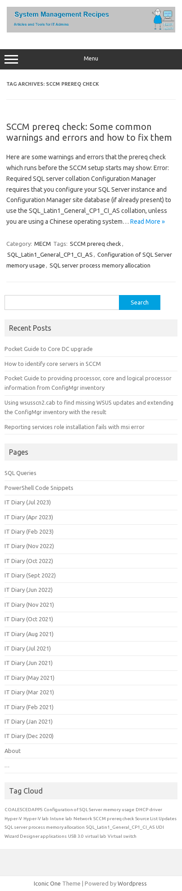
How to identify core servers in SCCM (53, 363)
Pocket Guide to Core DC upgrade (49, 349)
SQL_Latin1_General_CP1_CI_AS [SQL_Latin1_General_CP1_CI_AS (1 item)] (120, 827)
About (13, 751)
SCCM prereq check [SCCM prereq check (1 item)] (113, 818)
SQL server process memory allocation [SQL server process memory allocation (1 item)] (45, 827)
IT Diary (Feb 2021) (29, 707)
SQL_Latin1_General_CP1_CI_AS (50, 254)
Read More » (147, 221)
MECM (42, 243)
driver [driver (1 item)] (156, 809)
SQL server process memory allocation (100, 265)
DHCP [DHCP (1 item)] (142, 809)
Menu (91, 59)
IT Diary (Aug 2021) (29, 634)
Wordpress (132, 883)
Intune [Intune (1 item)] (57, 818)
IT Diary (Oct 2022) (29, 561)
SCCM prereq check (95, 243)
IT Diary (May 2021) (30, 677)
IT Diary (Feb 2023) (29, 531)
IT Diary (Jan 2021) (29, 721)
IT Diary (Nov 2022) (29, 546)
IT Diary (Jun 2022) (29, 589)
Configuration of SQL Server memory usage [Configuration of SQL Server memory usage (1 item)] (89, 809)
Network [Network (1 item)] (82, 818)
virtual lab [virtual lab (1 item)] (95, 836)
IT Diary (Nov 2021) (29, 604)
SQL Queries (20, 473)
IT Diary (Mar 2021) (29, 692)
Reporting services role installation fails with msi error (75, 427)
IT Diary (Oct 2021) (29, 619)
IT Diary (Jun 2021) (29, 663)
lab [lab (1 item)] (68, 818)
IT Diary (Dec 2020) (29, 736)
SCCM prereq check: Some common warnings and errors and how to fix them (89, 132)
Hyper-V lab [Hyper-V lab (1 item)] (36, 818)
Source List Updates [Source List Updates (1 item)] (156, 818)
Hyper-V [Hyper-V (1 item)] (13, 818)
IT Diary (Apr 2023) (29, 517)
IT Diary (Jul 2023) (28, 502)
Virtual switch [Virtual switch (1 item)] (122, 836)
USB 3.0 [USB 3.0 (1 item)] (76, 836)
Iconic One (47, 883)
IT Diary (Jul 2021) (28, 648)
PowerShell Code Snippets (39, 488)
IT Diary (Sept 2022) (30, 575)
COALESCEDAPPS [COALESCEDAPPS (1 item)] (23, 809)
